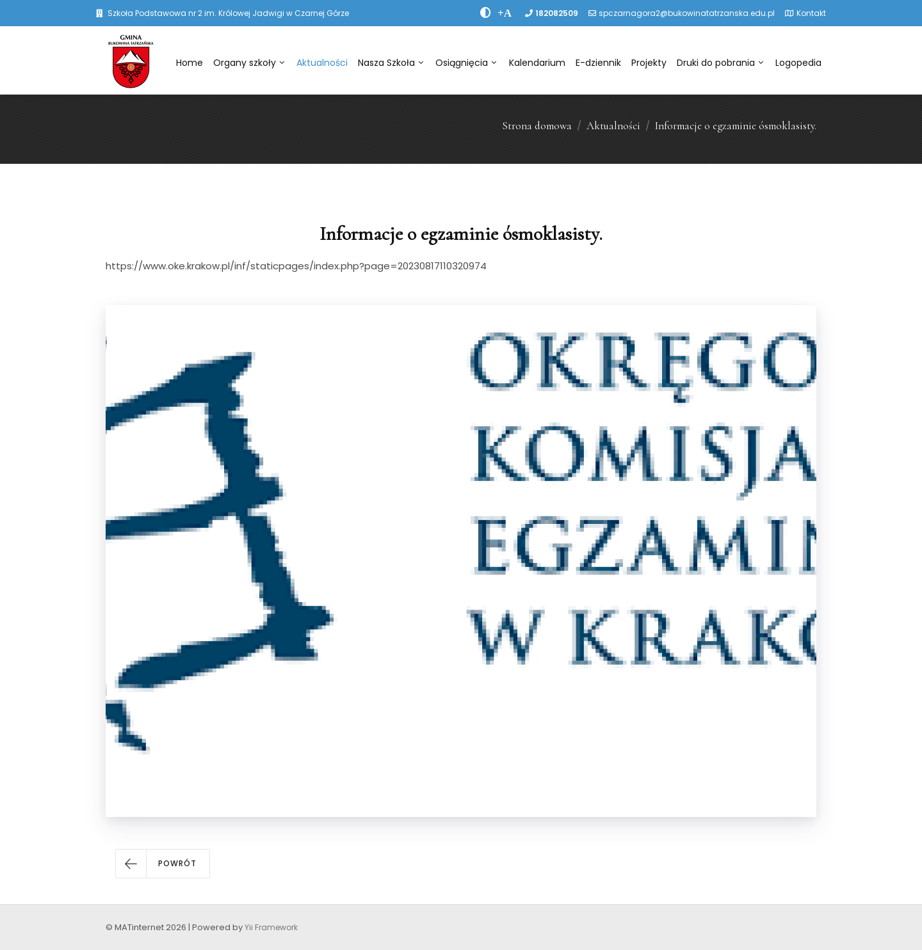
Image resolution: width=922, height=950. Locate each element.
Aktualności (322, 62)
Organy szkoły (248, 62)
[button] (162, 863)
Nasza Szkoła (390, 62)
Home (189, 62)
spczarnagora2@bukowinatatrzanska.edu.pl (687, 13)
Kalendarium (537, 62)
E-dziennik (598, 62)
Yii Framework (271, 927)
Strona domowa (537, 125)
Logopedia (798, 62)
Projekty (649, 62)
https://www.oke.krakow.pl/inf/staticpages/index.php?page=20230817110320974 (296, 266)
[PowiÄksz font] (505, 13)
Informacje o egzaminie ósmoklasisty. (735, 125)
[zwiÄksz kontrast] (485, 13)
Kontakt (811, 13)
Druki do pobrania (720, 62)
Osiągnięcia (465, 62)
